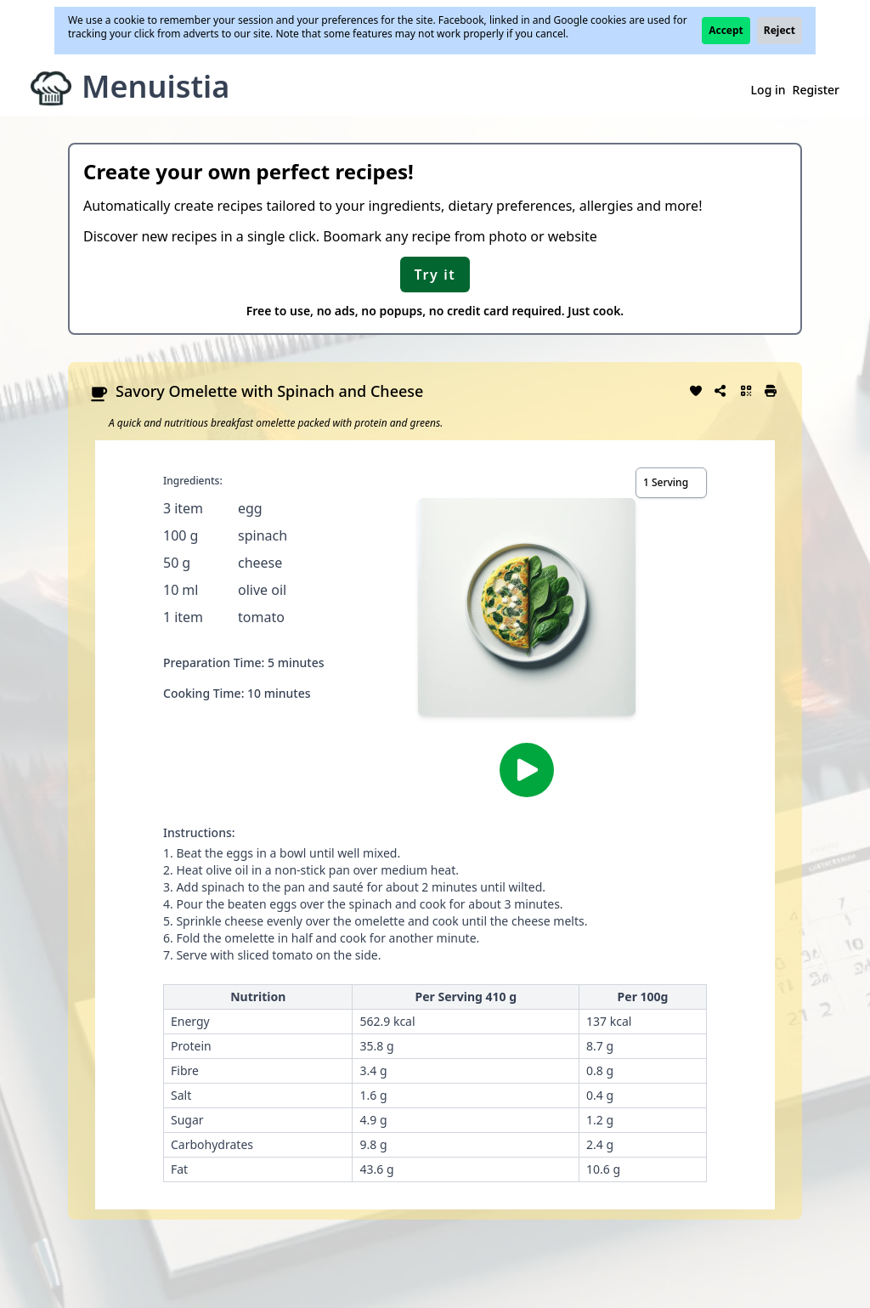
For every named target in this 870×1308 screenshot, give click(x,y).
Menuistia (155, 86)
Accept (726, 30)
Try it (435, 274)
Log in (768, 90)
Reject (779, 30)
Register (816, 90)
